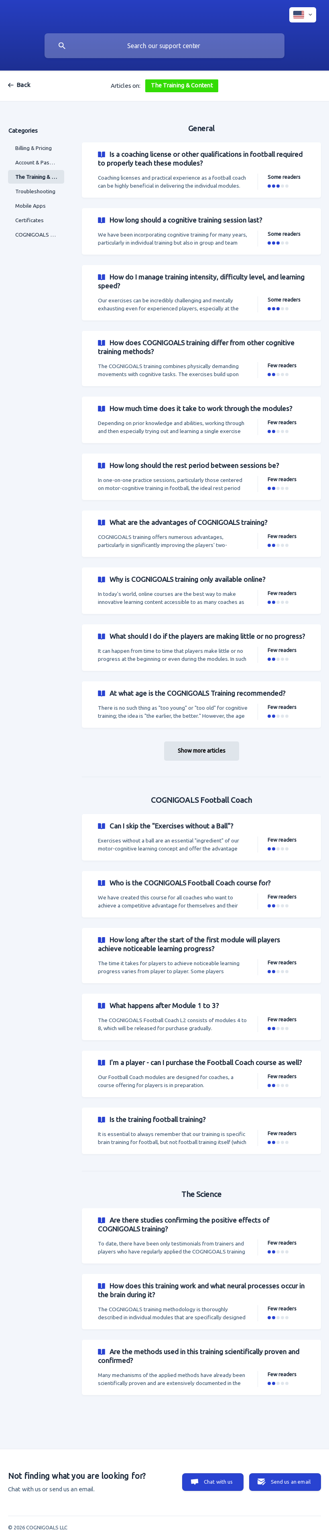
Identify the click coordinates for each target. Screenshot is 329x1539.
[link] (201, 170)
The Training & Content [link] (39, 177)
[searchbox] (164, 45)
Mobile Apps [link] (30, 205)
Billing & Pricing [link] (33, 148)
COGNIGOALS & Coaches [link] (39, 234)
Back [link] (23, 84)
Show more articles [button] (201, 750)
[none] (302, 14)
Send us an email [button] (291, 1481)
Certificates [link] (29, 220)
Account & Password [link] (39, 162)
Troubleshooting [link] (35, 191)
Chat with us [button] (218, 1481)
